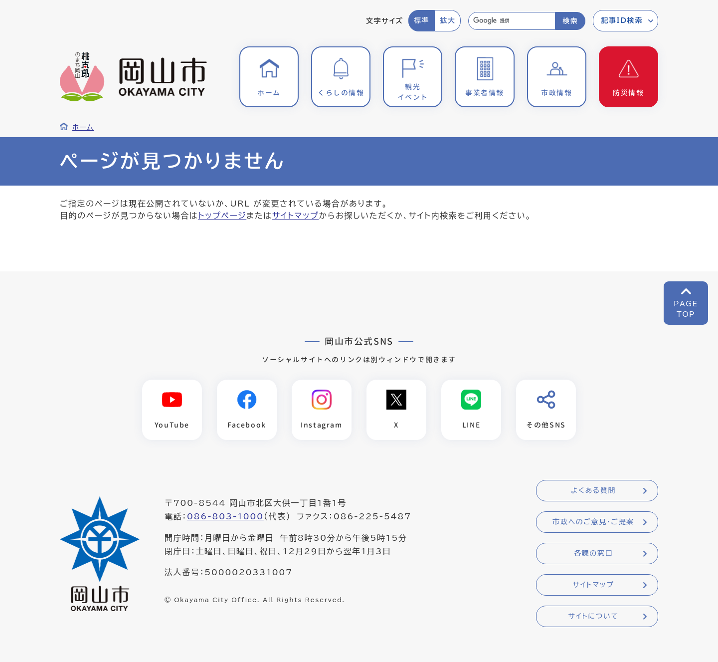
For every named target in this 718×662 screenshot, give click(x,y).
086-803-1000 (225, 516)
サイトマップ (295, 216)
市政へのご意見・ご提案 (593, 521)
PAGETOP (686, 309)
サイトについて (593, 616)
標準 (421, 20)
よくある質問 (593, 490)
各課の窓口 (593, 553)
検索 (570, 20)
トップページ (222, 216)
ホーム (83, 127)
